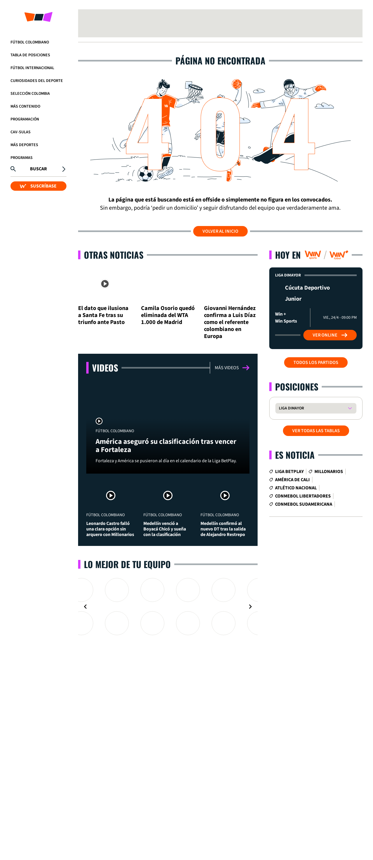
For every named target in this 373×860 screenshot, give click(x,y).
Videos (105, 367)
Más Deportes (24, 145)
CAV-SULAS (20, 132)
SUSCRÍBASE (38, 186)
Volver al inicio (220, 231)
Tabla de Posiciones (30, 55)
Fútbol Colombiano (29, 42)
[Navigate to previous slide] (85, 606)
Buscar (38, 169)
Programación (24, 119)
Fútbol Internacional (32, 68)
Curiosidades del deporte (36, 81)
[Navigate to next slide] (250, 606)
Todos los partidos (315, 362)
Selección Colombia (30, 94)
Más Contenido (25, 106)
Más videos (232, 367)
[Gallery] (168, 606)
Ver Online (330, 335)
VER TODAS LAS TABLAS (316, 431)
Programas (21, 158)
